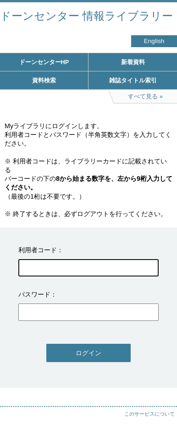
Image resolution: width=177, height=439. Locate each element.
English (154, 41)
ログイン (88, 353)
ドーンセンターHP (44, 62)
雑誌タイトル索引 (133, 80)
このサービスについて (149, 414)
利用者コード (37, 250)
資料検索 (44, 80)
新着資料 (133, 62)
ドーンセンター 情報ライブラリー (86, 16)
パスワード (34, 294)
